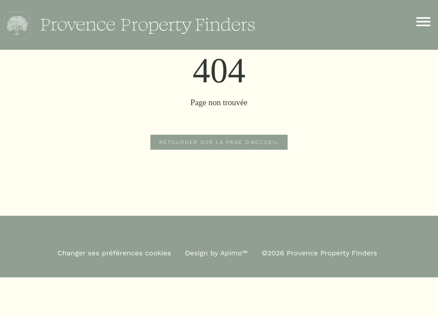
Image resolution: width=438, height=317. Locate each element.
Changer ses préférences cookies (114, 253)
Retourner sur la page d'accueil (219, 142)
